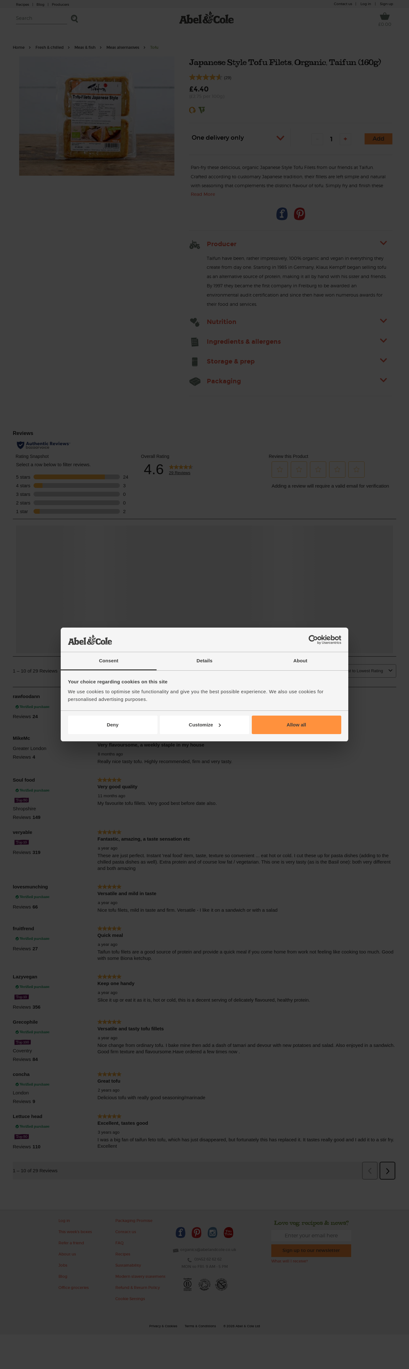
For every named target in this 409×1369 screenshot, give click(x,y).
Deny (113, 724)
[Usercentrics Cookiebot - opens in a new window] (313, 639)
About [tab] (300, 660)
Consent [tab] (109, 660)
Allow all (296, 724)
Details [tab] (204, 660)
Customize (205, 724)
